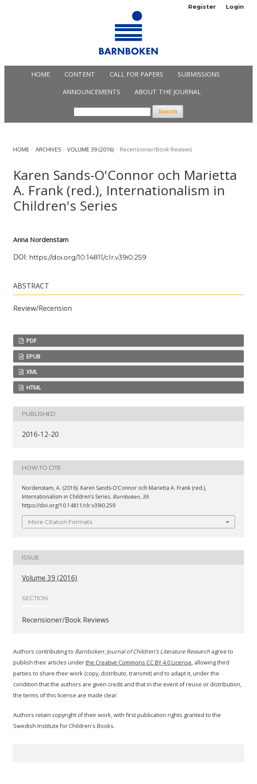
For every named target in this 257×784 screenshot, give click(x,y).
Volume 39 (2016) (90, 149)
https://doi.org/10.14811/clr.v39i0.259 (87, 257)
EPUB (32, 356)
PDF (30, 341)
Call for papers (136, 74)
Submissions (199, 74)
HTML (33, 387)
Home (40, 74)
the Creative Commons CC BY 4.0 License (139, 662)
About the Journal (168, 92)
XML (31, 372)
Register (202, 6)
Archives (48, 149)
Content (79, 74)
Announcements (91, 92)
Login (235, 6)
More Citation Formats (60, 521)
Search (167, 111)
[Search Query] (112, 111)
